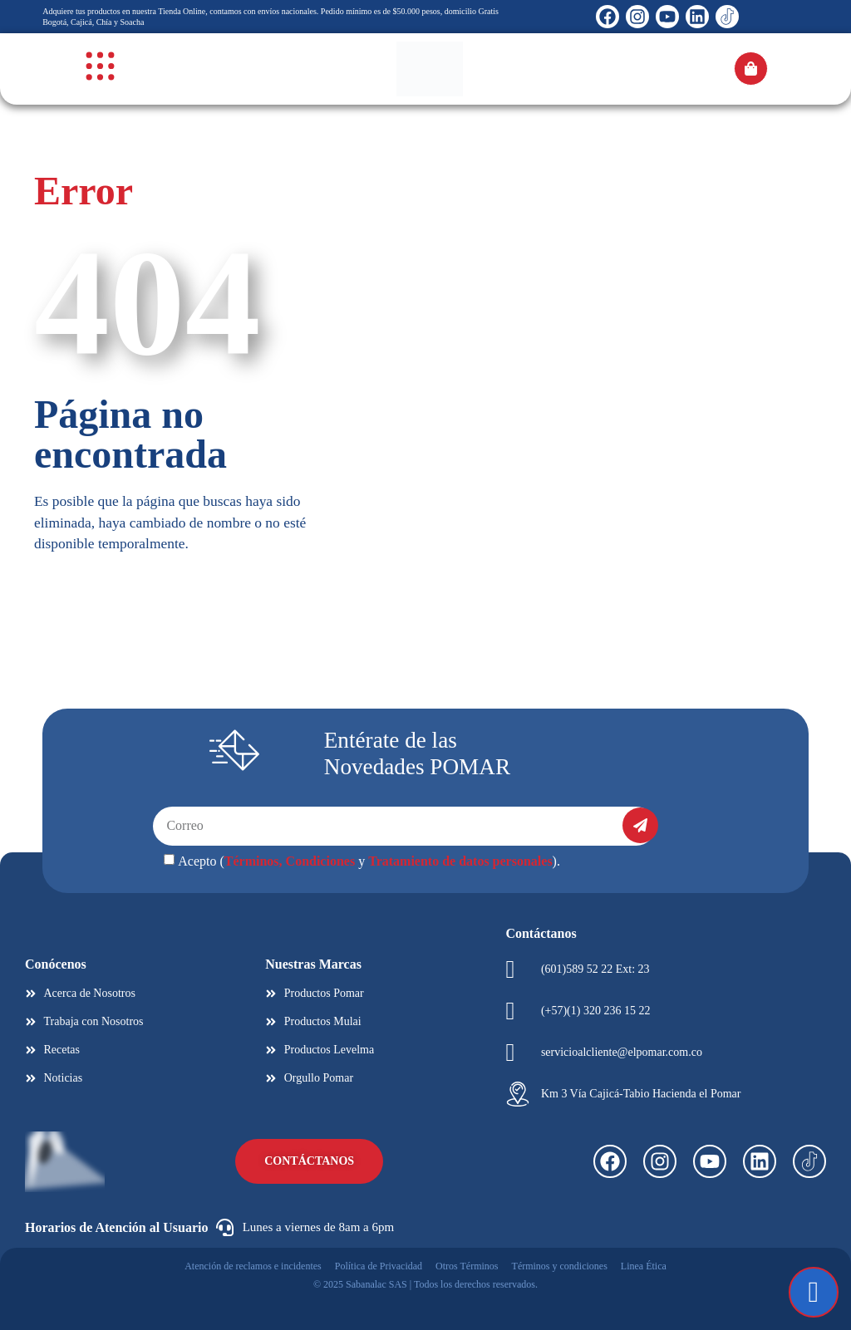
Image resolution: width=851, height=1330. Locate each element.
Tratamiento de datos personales (460, 861)
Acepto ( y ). (369, 861)
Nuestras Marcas (313, 964)
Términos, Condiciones (289, 861)
